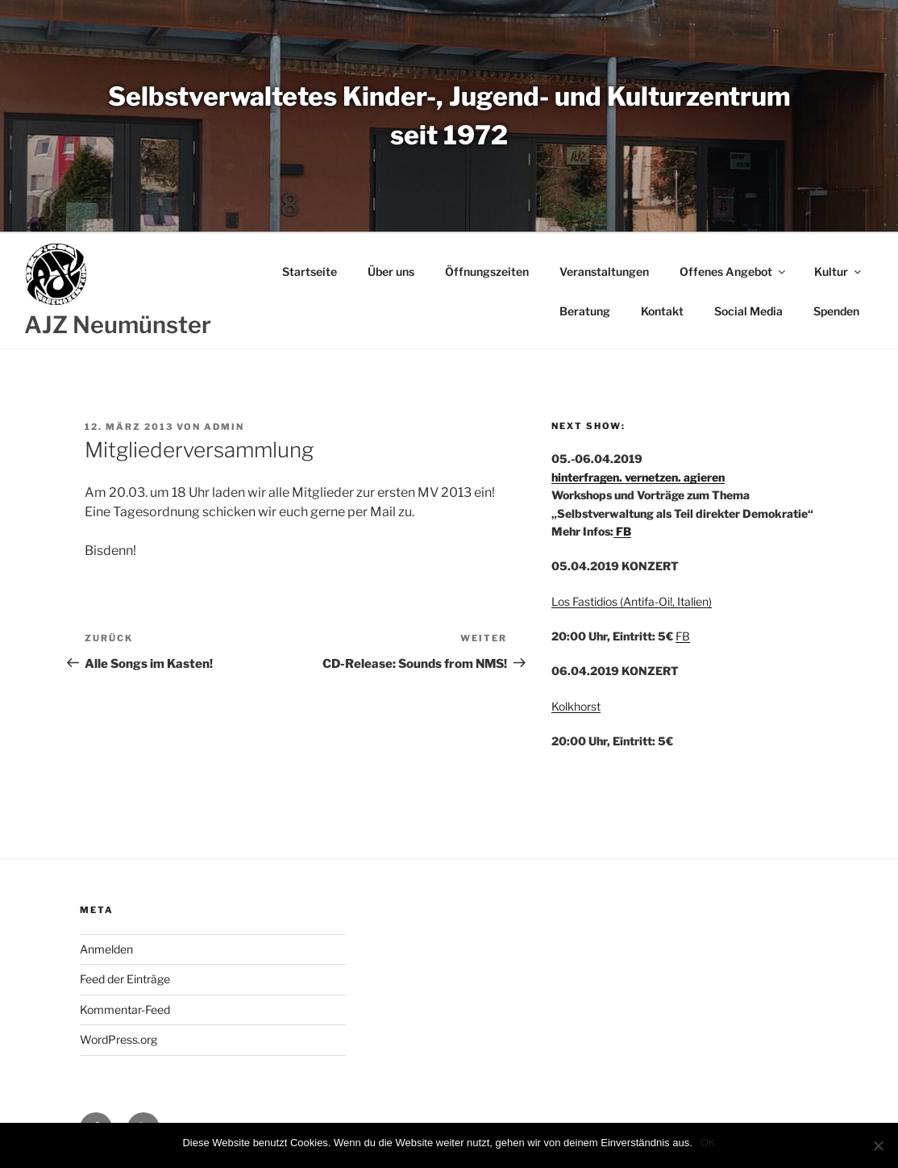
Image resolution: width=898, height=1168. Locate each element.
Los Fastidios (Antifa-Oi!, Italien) (631, 601)
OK (708, 1143)
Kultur (838, 271)
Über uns (391, 271)
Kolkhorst (576, 706)
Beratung (584, 311)
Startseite (309, 271)
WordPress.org (118, 1039)
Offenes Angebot (734, 271)
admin (224, 426)
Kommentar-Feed (125, 1009)
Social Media (748, 311)
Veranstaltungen (604, 271)
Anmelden (106, 949)
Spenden (836, 311)
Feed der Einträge (125, 979)
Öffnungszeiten (487, 271)
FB (622, 531)
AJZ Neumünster (117, 325)
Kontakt (662, 311)
